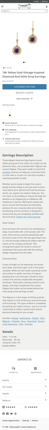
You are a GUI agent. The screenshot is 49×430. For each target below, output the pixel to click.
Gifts (21, 324)
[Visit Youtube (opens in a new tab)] (12, 413)
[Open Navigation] (2, 6)
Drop (23, 321)
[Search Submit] (46, 11)
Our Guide (24, 386)
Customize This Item (24, 86)
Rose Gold (31, 321)
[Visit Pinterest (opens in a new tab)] (16, 413)
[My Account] (47, 6)
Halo (42, 318)
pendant (6, 172)
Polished (16, 321)
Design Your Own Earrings (28, 217)
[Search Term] (24, 11)
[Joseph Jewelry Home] (4, 67)
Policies (35, 420)
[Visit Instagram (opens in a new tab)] (4, 413)
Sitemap (25, 420)
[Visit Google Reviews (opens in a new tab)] (13, 407)
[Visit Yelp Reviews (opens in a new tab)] (36, 407)
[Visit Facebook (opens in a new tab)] (8, 413)
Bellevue (24, 400)
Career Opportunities (10, 420)
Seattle (24, 393)
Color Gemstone (9, 324)
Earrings (29, 324)
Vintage (14, 318)
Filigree (35, 318)
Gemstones (25, 318)
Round (41, 321)
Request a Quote (24, 92)
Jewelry (24, 380)
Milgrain (6, 321)
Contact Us (24, 359)
